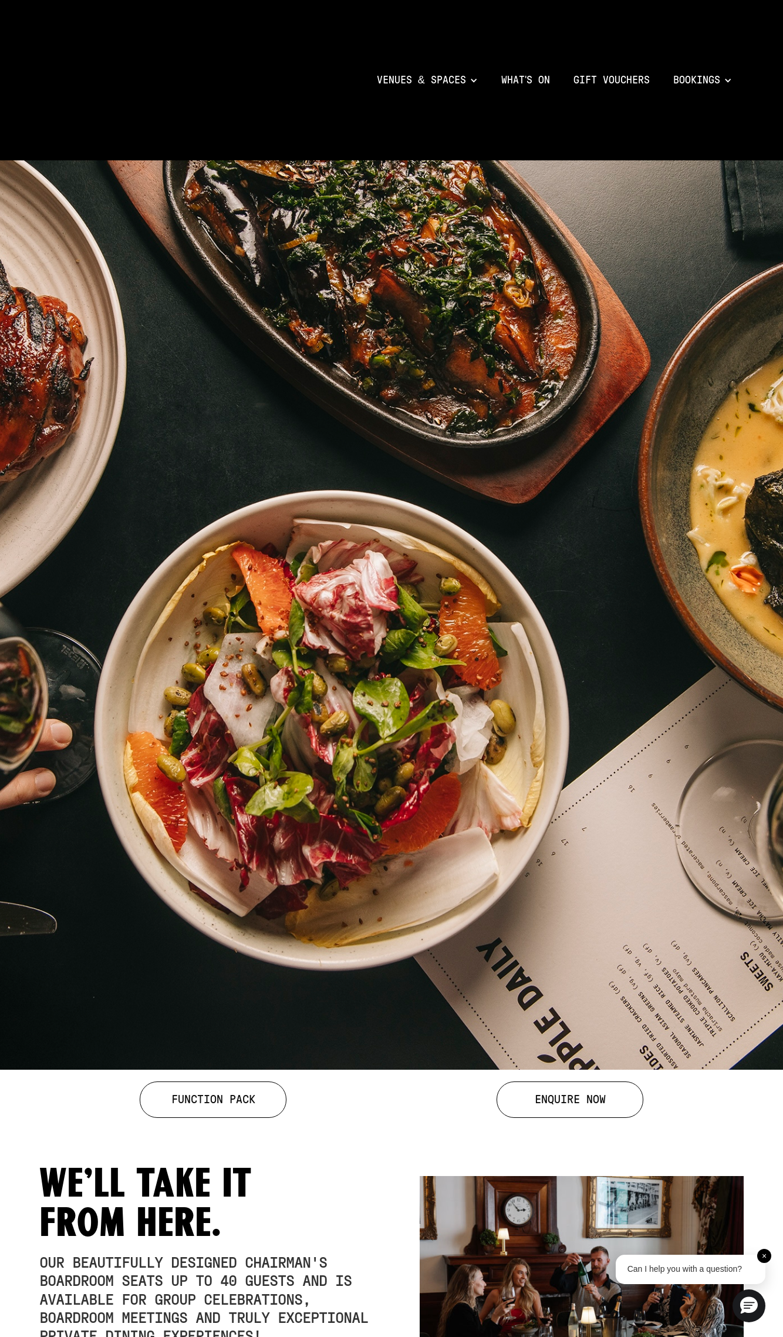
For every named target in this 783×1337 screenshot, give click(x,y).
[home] (202, 80)
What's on (525, 80)
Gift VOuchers (611, 80)
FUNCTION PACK (213, 1100)
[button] (427, 80)
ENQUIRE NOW (570, 1100)
